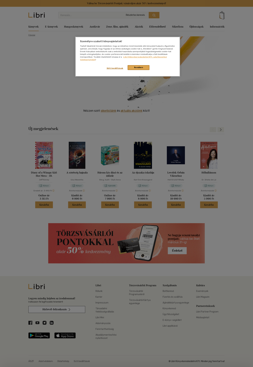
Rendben (138, 67)
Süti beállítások (115, 68)
